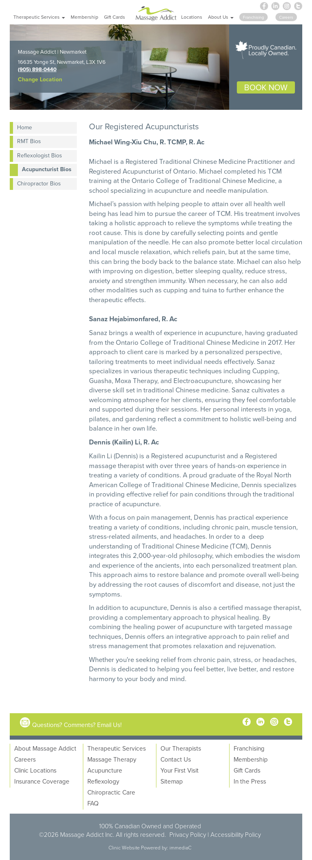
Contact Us (175, 759)
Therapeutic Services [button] (39, 16)
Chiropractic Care (111, 792)
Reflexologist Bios (39, 155)
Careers (25, 759)
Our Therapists (180, 748)
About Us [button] (221, 16)
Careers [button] (286, 17)
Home (24, 127)
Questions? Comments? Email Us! (77, 724)
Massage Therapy (111, 759)
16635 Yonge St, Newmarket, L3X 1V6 (62, 61)
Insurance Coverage (41, 781)
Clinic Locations (35, 770)
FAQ (93, 803)
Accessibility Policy (235, 834)
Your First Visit (179, 770)
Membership (84, 16)
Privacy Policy (187, 834)
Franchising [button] (253, 17)
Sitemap (171, 781)
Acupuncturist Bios (47, 169)
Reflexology (103, 781)
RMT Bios (29, 141)
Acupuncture (104, 770)
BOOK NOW (266, 87)
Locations (191, 16)
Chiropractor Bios (39, 183)
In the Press (250, 781)
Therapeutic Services (116, 748)
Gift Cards (114, 16)
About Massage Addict (45, 748)
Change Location (40, 79)
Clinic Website (124, 847)
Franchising (249, 748)
